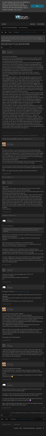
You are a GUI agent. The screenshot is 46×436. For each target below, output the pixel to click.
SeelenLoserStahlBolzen (12, 138)
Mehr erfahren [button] (18, 9)
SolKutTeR (20, 138)
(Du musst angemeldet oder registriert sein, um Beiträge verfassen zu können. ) (28, 412)
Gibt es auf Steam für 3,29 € (21, 291)
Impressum (39, 430)
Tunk (8, 220)
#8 (43, 359)
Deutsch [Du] (17, 427)
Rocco (3, 177)
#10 (43, 407)
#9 (43, 379)
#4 (43, 264)
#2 (43, 173)
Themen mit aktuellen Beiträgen (9, 27)
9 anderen (26, 138)
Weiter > (11, 47)
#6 (43, 303)
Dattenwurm (10, 51)
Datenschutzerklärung (29, 430)
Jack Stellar (10, 143)
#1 (43, 135)
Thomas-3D (4, 215)
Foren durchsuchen (23, 27)
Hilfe (20, 430)
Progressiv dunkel (6, 427)
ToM (8, 177)
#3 (43, 211)
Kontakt (16, 430)
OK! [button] (37, 6)
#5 (43, 281)
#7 (43, 340)
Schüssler (4, 138)
